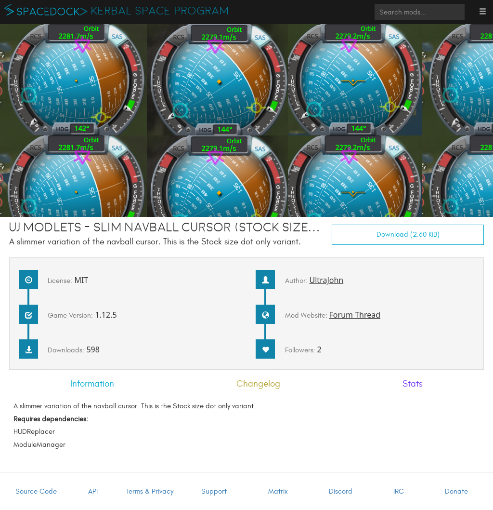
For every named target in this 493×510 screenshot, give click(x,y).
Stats (412, 383)
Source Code (36, 491)
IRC (398, 491)
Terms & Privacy (149, 491)
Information (92, 383)
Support (214, 491)
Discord (340, 491)
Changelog (258, 383)
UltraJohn (327, 280)
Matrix (278, 491)
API (93, 491)
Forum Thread (355, 314)
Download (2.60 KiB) (408, 234)
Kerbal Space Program (160, 11)
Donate (456, 491)
